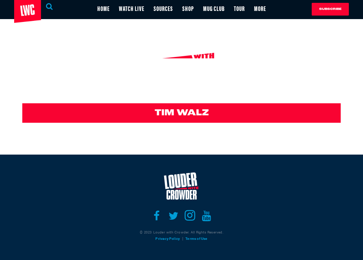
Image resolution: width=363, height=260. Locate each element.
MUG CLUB (214, 8)
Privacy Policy (167, 238)
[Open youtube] (206, 216)
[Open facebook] (156, 216)
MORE (260, 8)
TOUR (239, 8)
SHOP (188, 8)
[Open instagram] (190, 216)
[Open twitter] (173, 216)
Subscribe (330, 9)
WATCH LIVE (131, 8)
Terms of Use (196, 238)
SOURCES (163, 8)
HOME (103, 8)
